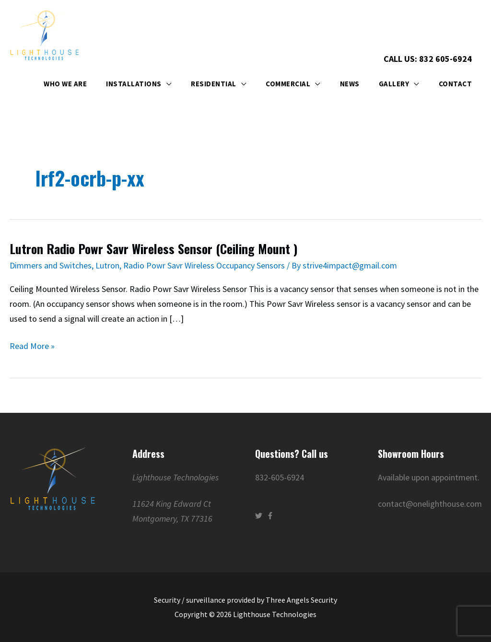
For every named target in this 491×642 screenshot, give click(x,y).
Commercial (288, 84)
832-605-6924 (279, 477)
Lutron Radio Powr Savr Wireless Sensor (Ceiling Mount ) (154, 249)
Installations (134, 84)
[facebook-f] (271, 515)
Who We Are (65, 84)
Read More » (32, 346)
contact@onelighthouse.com (430, 503)
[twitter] (260, 515)
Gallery (394, 84)
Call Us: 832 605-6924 (428, 58)
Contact (455, 84)
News (350, 84)
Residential (213, 84)
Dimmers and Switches (51, 265)
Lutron (107, 265)
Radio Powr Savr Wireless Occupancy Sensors (204, 265)
